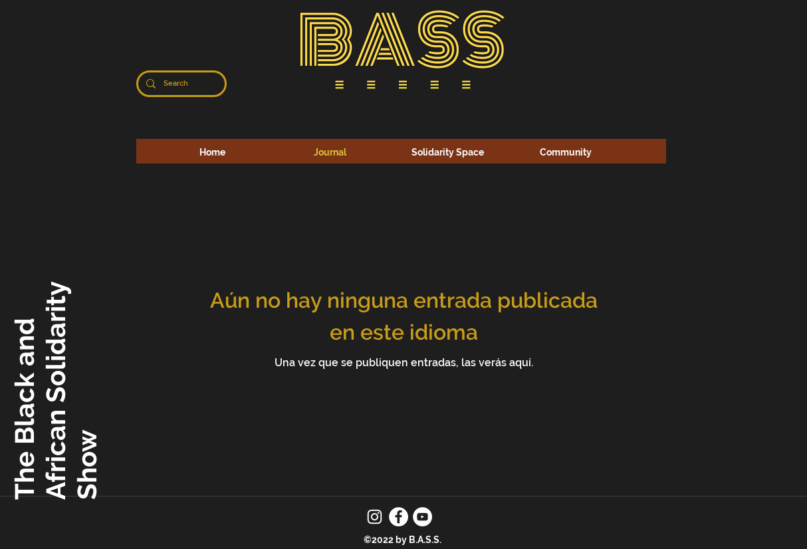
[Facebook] (398, 516)
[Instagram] (374, 516)
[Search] (180, 83)
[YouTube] (422, 516)
